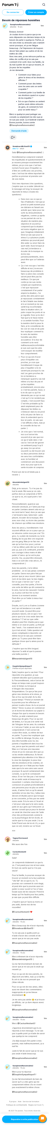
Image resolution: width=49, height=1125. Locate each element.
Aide (19, 1102)
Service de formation (31, 1102)
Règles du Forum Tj (36, 1105)
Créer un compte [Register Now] (36, 12)
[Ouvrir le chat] (42, 1118)
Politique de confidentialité (16, 1105)
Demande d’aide (19, 131)
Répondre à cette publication (24, 1119)
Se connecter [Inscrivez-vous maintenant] (13, 12)
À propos (12, 1102)
